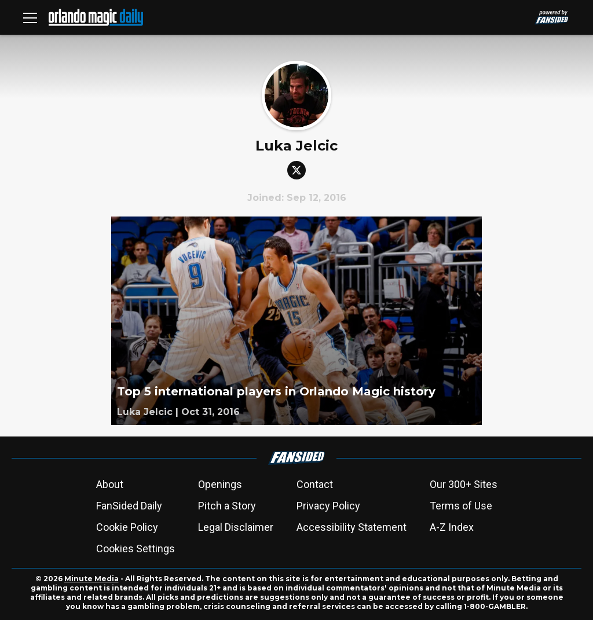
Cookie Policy (127, 527)
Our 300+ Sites (463, 484)
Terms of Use (461, 506)
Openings (220, 484)
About (109, 484)
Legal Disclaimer (235, 527)
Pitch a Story (227, 506)
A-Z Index (452, 527)
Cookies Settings (135, 548)
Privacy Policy (328, 506)
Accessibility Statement (351, 527)
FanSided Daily (129, 506)
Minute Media (91, 578)
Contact (314, 484)
